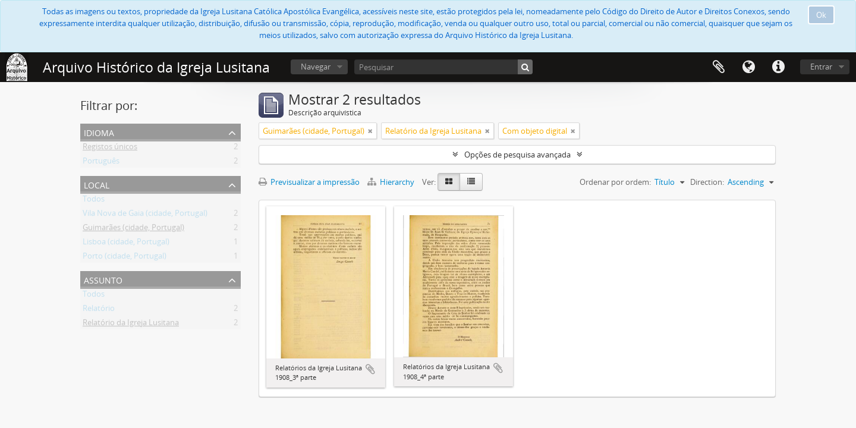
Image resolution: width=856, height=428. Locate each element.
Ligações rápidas (778, 67)
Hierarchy (391, 182)
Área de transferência (719, 67)
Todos (94, 201)
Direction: (707, 182)
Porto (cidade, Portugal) (124, 258)
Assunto (103, 279)
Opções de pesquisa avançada (517, 154)
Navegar (316, 66)
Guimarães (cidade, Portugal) (133, 229)
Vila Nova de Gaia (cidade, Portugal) (145, 215)
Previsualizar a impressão (309, 182)
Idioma (748, 67)
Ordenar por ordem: (615, 182)
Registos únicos (110, 148)
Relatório (99, 310)
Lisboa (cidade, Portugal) (126, 243)
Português (101, 163)
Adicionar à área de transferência (370, 369)
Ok (821, 15)
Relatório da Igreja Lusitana (131, 324)
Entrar (821, 66)
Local (96, 184)
